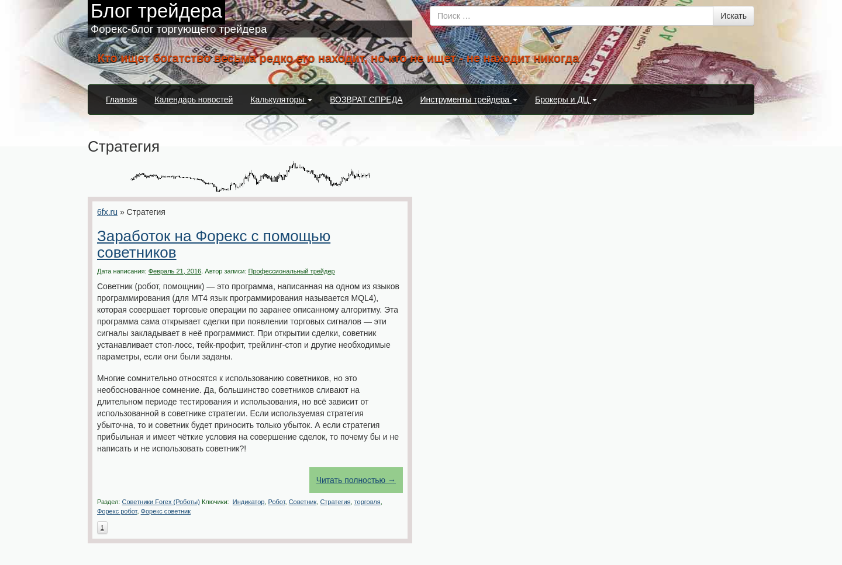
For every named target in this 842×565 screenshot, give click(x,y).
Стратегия (335, 501)
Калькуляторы (281, 99)
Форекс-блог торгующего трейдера (179, 29)
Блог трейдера (156, 11)
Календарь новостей (193, 99)
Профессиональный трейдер (292, 271)
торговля (367, 501)
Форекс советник (166, 511)
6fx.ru (107, 212)
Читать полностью (356, 480)
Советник (303, 501)
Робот (276, 501)
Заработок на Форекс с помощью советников (213, 244)
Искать (733, 15)
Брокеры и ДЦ (566, 99)
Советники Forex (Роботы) (160, 501)
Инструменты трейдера (468, 99)
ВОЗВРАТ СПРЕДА (366, 99)
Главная (121, 99)
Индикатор (249, 501)
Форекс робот (117, 511)
